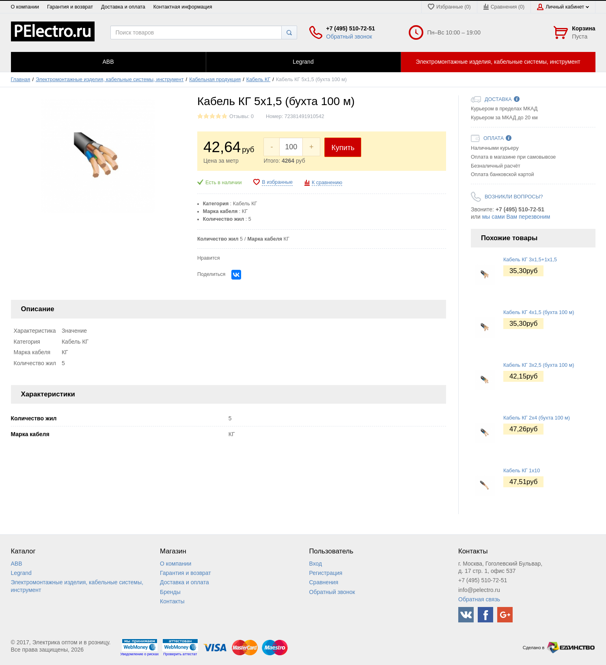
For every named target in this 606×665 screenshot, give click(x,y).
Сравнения (324, 582)
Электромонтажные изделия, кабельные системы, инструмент (110, 79)
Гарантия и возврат (70, 7)
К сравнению (327, 182)
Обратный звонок (349, 36)
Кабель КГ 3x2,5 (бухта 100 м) (538, 365)
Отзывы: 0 (241, 116)
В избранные (277, 182)
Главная (20, 79)
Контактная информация (182, 7)
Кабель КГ (258, 79)
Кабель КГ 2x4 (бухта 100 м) (536, 418)
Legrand (21, 573)
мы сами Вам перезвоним (516, 216)
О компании (25, 7)
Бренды (170, 592)
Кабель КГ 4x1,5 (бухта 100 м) (538, 312)
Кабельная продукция (215, 79)
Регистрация (326, 573)
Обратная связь (479, 599)
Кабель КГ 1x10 (521, 470)
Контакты (172, 601)
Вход (315, 563)
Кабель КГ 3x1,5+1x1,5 (530, 260)
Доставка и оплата (123, 7)
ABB (16, 563)
